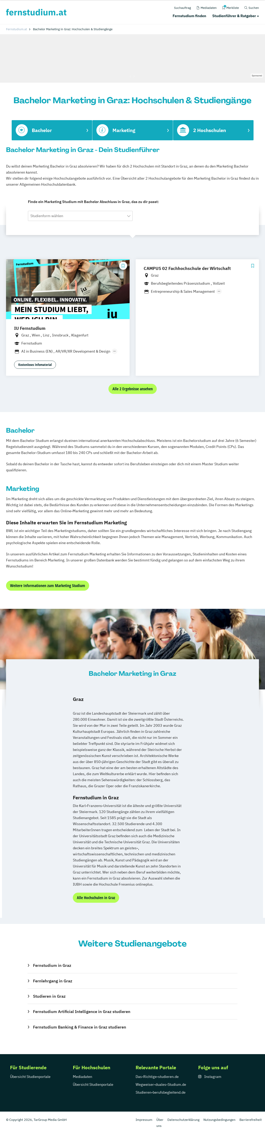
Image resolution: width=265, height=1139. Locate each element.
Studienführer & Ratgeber (234, 16)
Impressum (144, 1120)
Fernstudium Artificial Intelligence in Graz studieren (81, 1011)
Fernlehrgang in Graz (52, 981)
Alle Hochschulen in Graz (96, 897)
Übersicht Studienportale (30, 1076)
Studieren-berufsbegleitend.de (161, 1092)
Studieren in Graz (49, 996)
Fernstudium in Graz (52, 965)
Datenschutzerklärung (183, 1120)
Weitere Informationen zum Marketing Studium (47, 585)
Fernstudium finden (189, 16)
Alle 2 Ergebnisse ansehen (132, 388)
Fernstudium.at (16, 29)
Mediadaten (82, 1076)
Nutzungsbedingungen (219, 1120)
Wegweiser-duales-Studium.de (161, 1084)
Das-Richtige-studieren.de (157, 1076)
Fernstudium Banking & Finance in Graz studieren (79, 1027)
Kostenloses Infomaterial (35, 364)
